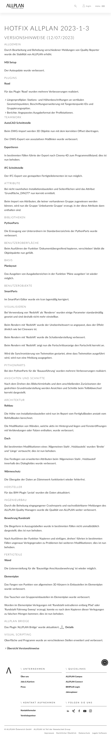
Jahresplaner (71, 692)
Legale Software (99, 733)
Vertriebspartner (28, 716)
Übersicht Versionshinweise (23, 648)
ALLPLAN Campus (74, 677)
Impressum (49, 733)
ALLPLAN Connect (74, 682)
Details (69, 627)
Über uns (25, 677)
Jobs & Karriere (28, 682)
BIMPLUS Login (73, 687)
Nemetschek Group (61, 729)
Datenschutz (84, 733)
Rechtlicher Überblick (66, 733)
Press (23, 687)
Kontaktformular (28, 710)
